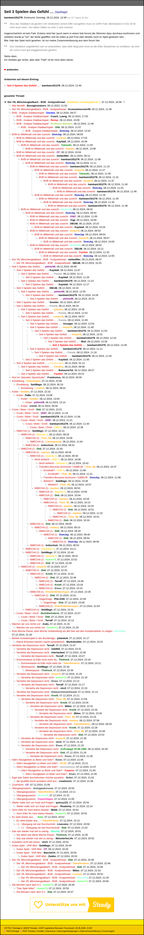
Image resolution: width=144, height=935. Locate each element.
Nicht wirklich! (42, 459)
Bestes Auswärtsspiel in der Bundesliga (33, 638)
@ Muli (85, 18)
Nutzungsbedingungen (67, 931)
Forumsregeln (108, 931)
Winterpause (28, 666)
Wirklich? (48, 481)
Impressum (51, 931)
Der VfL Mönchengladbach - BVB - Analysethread (36, 102)
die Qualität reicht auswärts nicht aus (36, 781)
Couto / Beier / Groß (23, 409)
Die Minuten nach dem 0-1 (26, 884)
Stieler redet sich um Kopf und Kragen (33, 802)
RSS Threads (27, 931)
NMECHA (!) (23, 430)
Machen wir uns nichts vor (26, 624)
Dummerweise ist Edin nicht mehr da (36, 659)
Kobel (15, 391)
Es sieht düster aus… (23, 817)
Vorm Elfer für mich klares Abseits (30, 809)
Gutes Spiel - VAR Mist (24, 845)
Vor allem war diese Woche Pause (35, 834)
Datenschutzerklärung (90, 931)
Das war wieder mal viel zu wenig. (30, 831)
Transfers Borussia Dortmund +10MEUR (61, 466)
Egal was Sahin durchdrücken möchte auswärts (38, 777)
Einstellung (18, 381)
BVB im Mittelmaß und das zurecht (31, 134)
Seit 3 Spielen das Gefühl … (27, 266)
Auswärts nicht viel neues (26, 842)
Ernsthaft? (49, 470)
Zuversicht (17, 784)
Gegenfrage (45, 599)
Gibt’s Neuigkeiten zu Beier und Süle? (32, 759)
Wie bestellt (18, 105)
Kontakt (40, 931)
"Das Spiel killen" (25, 888)
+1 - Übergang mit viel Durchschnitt (35, 824)
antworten (12, 69)
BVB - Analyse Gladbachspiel (28, 112)
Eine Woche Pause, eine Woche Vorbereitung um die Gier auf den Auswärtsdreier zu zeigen (62, 631)
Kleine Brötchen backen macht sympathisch (40, 641)
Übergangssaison (21, 788)
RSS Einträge (11, 931)
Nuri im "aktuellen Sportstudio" (28, 377)
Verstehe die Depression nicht (28, 645)
